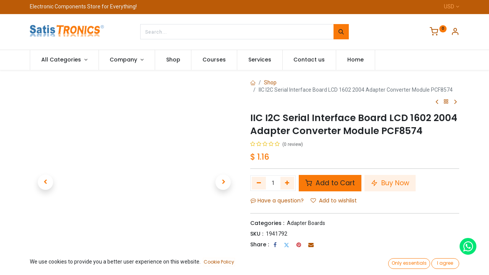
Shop (270, 82)
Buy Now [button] (390, 183)
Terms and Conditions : (282, 255)
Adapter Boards (306, 223)
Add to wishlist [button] (334, 200)
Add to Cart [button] (330, 183)
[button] (45, 182)
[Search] (341, 31)
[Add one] (287, 183)
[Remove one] (259, 183)
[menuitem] (173, 60)
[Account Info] (455, 32)
